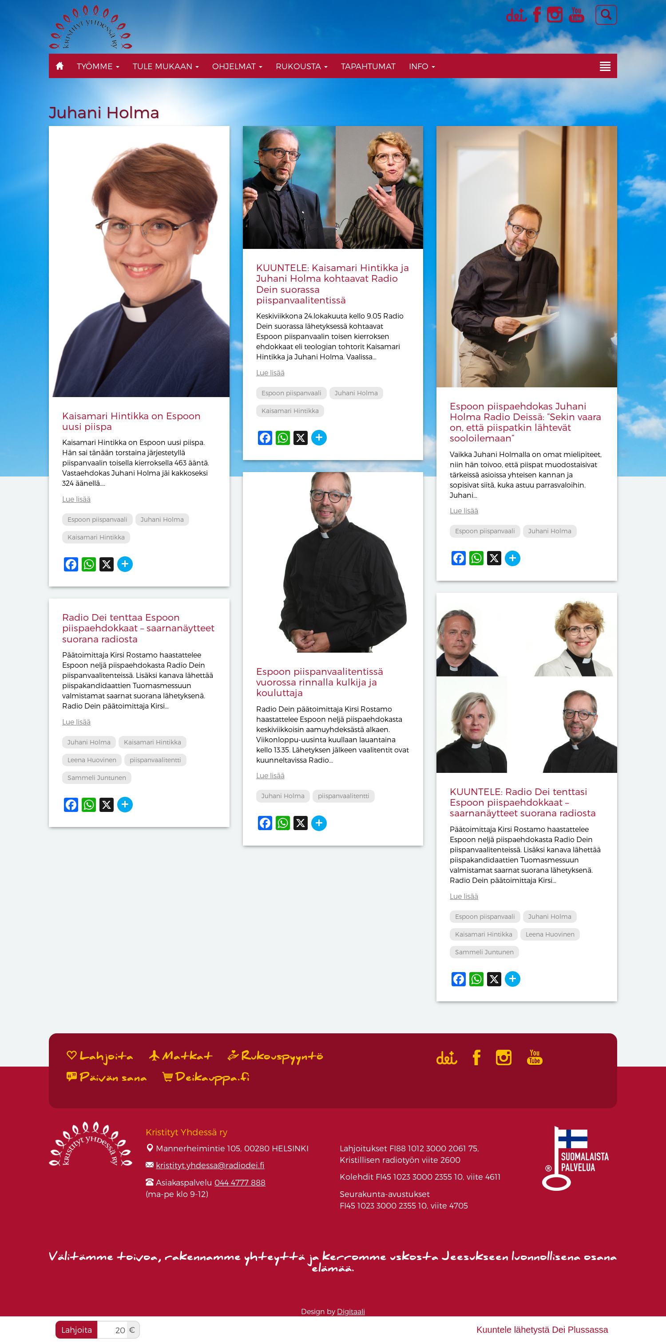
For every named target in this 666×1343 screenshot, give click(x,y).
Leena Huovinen (550, 934)
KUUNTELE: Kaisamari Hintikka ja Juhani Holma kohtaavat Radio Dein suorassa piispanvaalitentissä (332, 283)
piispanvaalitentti (343, 795)
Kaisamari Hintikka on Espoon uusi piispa (131, 421)
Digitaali (351, 1311)
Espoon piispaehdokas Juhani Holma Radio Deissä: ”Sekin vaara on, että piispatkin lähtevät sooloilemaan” (525, 421)
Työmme (98, 66)
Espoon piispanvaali (97, 519)
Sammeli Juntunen (484, 952)
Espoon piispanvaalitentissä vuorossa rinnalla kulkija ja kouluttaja (319, 682)
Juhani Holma (162, 519)
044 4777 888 (240, 1182)
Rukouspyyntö (275, 1056)
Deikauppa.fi (206, 1077)
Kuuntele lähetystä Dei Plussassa (542, 1330)
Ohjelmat (237, 66)
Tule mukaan (166, 66)
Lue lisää (76, 499)
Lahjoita (76, 1329)
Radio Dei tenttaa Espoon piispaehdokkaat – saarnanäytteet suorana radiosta (138, 627)
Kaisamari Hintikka (96, 537)
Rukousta (302, 66)
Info (422, 66)
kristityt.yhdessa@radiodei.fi (210, 1165)
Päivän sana (107, 1077)
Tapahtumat (368, 66)
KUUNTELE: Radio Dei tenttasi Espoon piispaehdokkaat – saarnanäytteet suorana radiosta (523, 802)
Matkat (181, 1056)
